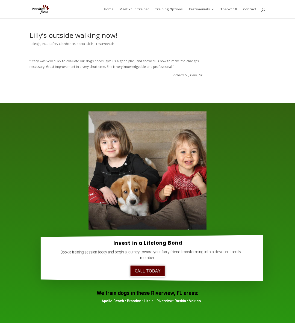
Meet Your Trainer (134, 9)
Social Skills (85, 44)
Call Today (148, 271)
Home (108, 9)
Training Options (169, 9)
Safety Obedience (62, 44)
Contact (249, 9)
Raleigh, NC (38, 44)
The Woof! (228, 9)
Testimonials (199, 9)
